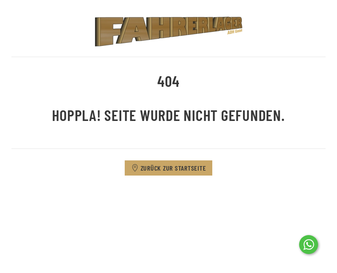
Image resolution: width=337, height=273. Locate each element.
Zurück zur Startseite (168, 168)
